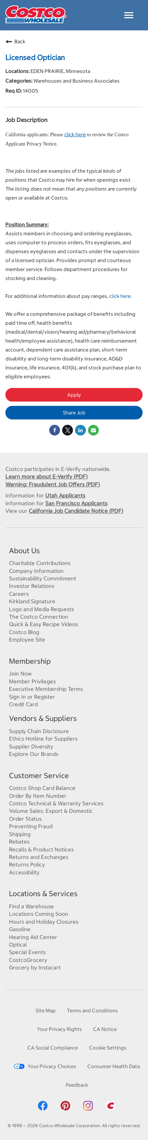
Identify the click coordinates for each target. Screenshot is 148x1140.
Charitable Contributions (39, 563)
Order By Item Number (37, 795)
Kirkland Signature (32, 601)
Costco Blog (24, 632)
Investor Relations (31, 586)
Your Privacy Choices (45, 1066)
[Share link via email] (93, 430)
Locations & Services (43, 893)
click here (75, 134)
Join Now (20, 673)
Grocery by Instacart (35, 967)
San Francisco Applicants (76, 503)
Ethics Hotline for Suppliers (43, 738)
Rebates (19, 841)
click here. (120, 296)
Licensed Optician (35, 57)
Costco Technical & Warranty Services (56, 803)
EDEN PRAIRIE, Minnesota (59, 71)
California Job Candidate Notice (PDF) (76, 510)
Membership (30, 661)
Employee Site (27, 639)
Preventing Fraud (30, 826)
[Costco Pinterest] (65, 1109)
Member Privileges (32, 681)
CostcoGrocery (28, 960)
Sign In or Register (32, 696)
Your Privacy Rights (59, 1029)
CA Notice (105, 1029)
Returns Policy (27, 864)
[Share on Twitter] (67, 430)
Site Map (46, 1010)
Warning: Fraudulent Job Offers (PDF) (52, 484)
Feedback (77, 1085)
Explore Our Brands (33, 754)
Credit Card (23, 704)
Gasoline (20, 929)
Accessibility (24, 872)
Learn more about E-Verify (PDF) (46, 476)
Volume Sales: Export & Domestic (51, 810)
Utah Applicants (65, 495)
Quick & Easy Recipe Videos (43, 624)
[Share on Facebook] (54, 430)
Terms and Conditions (92, 1010)
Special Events (27, 952)
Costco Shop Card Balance (42, 788)
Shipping (20, 834)
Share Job (74, 412)
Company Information (36, 570)
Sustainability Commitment (42, 578)
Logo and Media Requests (41, 609)
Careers (19, 593)
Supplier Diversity (31, 746)
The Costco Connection (38, 616)
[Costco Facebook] (42, 1109)
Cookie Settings (107, 1048)
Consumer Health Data (113, 1066)
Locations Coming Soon (38, 913)
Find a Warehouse (31, 906)
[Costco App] (110, 1109)
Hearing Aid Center (33, 937)
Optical (18, 944)
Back (15, 41)
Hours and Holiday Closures (43, 921)
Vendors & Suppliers (43, 718)
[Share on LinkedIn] (80, 430)
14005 (30, 91)
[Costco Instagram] (88, 1109)
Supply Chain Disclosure (39, 731)
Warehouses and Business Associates (76, 81)
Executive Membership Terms (46, 689)
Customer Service (39, 775)
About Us (24, 550)
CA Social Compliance (52, 1048)
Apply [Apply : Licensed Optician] (74, 395)
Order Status (25, 818)
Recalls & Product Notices (41, 849)
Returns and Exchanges (38, 857)
